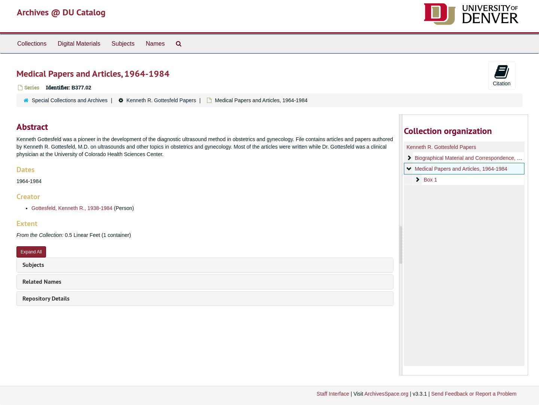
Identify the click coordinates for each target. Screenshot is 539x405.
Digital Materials (79, 43)
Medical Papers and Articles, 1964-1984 (460, 169)
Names (155, 43)
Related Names (41, 282)
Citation (502, 75)
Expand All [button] (31, 252)
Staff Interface (333, 394)
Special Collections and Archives (69, 100)
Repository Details (46, 298)
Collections (31, 43)
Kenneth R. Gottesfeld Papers (161, 100)
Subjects (123, 43)
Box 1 (430, 180)
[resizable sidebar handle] (400, 245)
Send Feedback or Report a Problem (474, 394)
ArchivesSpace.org (386, 394)
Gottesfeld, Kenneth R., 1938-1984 (71, 208)
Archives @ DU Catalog (61, 12)
